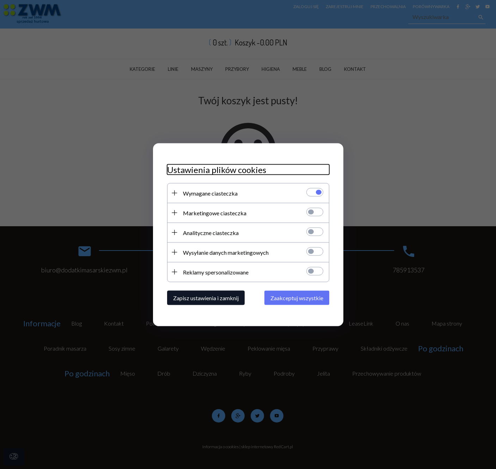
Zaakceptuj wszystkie (296, 297)
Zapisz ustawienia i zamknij (206, 297)
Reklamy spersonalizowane (216, 272)
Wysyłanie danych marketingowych (226, 252)
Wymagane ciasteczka (210, 193)
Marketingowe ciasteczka (214, 212)
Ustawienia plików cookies (216, 169)
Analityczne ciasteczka (211, 232)
